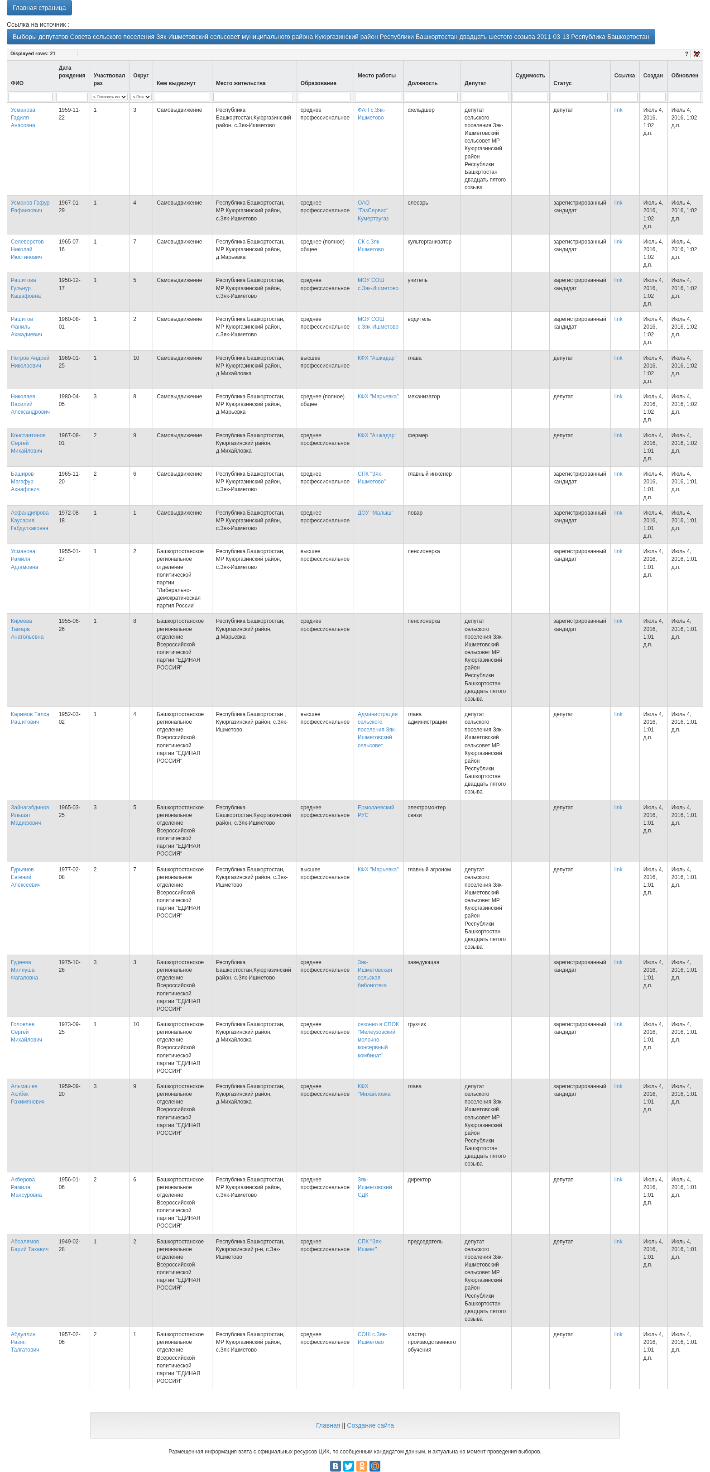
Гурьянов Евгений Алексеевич (26, 877)
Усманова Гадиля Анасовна (23, 118)
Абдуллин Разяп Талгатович (25, 1342)
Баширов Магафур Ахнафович (25, 481)
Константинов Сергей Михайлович (28, 443)
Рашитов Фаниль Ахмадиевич (26, 327)
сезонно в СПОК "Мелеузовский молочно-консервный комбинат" (378, 1040)
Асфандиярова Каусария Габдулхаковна (30, 520)
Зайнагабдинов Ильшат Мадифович (30, 815)
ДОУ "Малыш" (375, 513)
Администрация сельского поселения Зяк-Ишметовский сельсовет (378, 730)
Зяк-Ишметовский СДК (375, 1187)
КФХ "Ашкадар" (377, 358)
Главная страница (39, 7)
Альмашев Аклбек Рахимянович (27, 1094)
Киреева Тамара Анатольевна (27, 629)
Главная (328, 1425)
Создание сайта (370, 1425)
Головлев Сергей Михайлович (26, 1032)
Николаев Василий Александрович (30, 404)
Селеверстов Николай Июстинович (27, 249)
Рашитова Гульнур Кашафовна (26, 288)
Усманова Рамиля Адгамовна (24, 559)
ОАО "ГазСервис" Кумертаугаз (373, 210)
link (618, 110)
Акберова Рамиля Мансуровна (26, 1187)
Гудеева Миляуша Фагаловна (24, 970)
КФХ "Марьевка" (378, 396)
